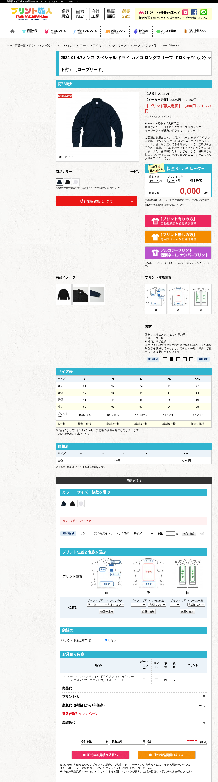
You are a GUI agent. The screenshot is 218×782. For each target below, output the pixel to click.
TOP (9, 45)
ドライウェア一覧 (39, 45)
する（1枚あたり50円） (77, 640)
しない (110, 640)
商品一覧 (20, 45)
